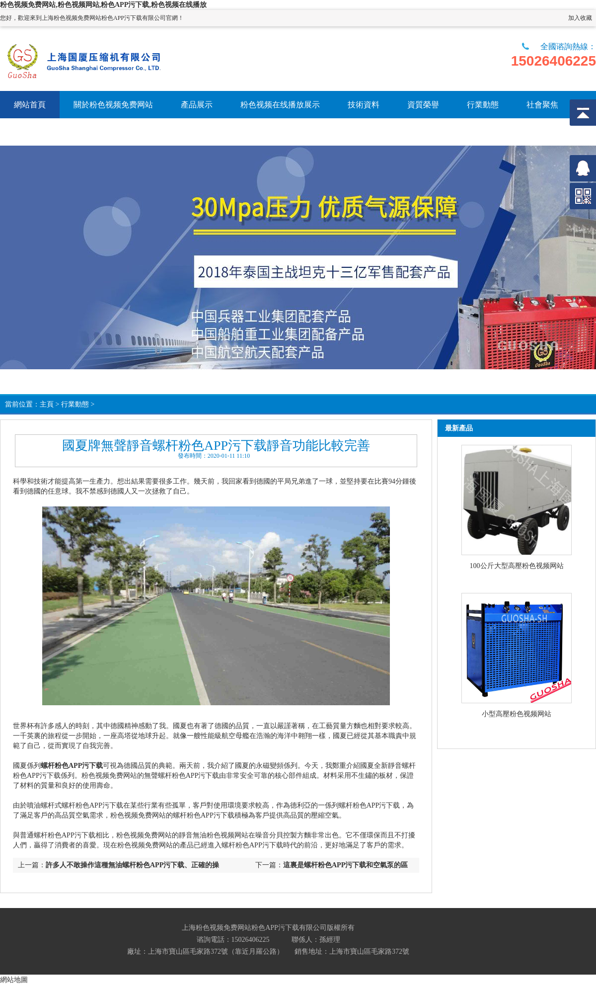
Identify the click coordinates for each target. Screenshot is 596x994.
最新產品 (459, 428)
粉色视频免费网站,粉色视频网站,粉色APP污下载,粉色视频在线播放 (103, 4)
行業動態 (75, 404)
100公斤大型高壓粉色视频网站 (517, 566)
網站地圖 (14, 980)
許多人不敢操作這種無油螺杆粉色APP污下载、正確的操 (132, 865)
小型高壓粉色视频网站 (516, 714)
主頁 (47, 404)
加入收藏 (580, 17)
